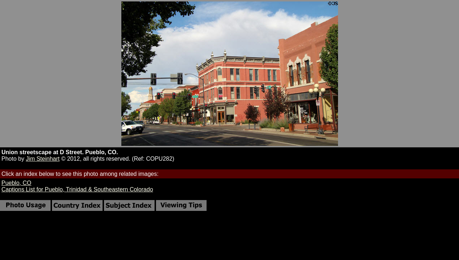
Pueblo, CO (16, 183)
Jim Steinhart (43, 159)
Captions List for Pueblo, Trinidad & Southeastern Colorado (77, 189)
